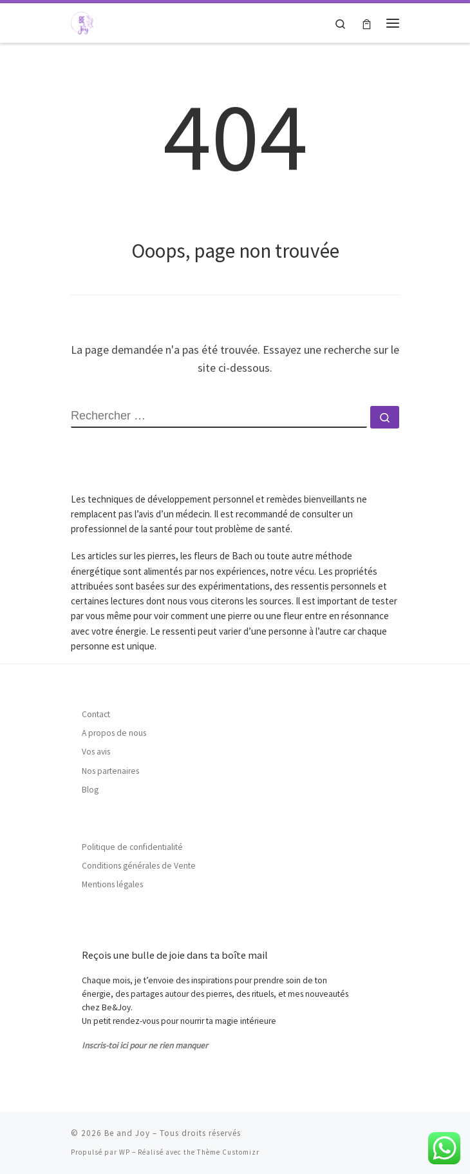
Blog (90, 789)
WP (124, 1152)
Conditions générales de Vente (139, 865)
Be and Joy (127, 1133)
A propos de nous (114, 732)
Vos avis (96, 751)
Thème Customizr (228, 1152)
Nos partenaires (110, 770)
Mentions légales (112, 884)
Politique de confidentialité (132, 847)
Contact (96, 714)
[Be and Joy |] (82, 21)
